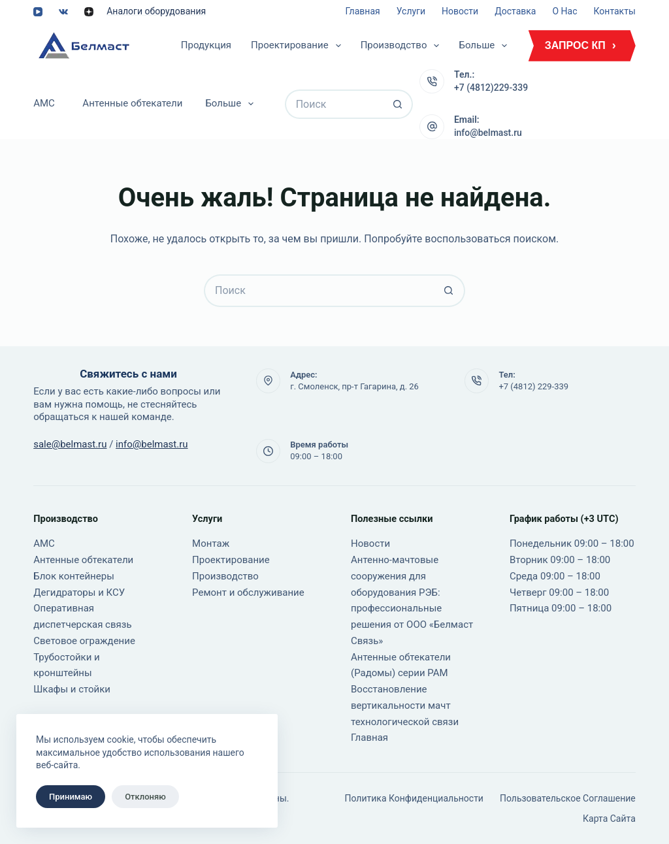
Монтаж (210, 543)
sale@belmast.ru (69, 444)
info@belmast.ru (488, 132)
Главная (362, 11)
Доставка (515, 11)
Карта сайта (609, 818)
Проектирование (298, 46)
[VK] (63, 11)
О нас (564, 11)
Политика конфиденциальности (414, 798)
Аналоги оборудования (156, 11)
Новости (460, 11)
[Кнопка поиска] (398, 104)
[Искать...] (334, 104)
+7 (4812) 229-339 (533, 386)
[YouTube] (37, 11)
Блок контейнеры (73, 576)
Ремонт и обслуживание (248, 592)
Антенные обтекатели (132, 103)
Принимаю (70, 797)
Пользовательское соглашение (568, 798)
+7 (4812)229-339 (491, 87)
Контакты (615, 11)
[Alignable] (88, 11)
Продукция (206, 45)
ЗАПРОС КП (575, 45)
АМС (44, 103)
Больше (485, 46)
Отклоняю (145, 797)
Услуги (411, 11)
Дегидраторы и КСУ (79, 592)
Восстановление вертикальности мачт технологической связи (405, 705)
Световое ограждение (84, 641)
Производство (403, 46)
